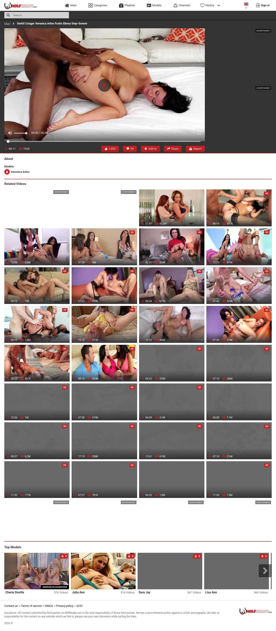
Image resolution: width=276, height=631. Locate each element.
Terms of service (31, 605)
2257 (80, 605)
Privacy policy (64, 605)
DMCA (49, 605)
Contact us (11, 605)
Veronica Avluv (17, 172)
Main (7, 23)
